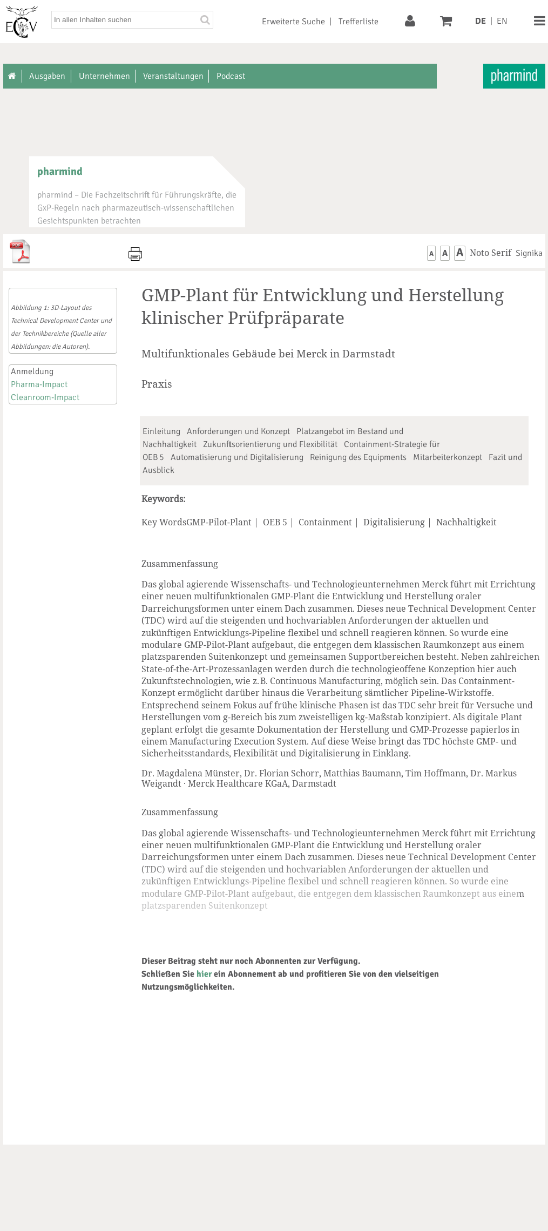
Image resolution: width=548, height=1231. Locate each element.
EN (502, 21)
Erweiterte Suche (293, 21)
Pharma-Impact (39, 384)
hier (204, 974)
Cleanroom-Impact (45, 397)
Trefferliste (358, 21)
